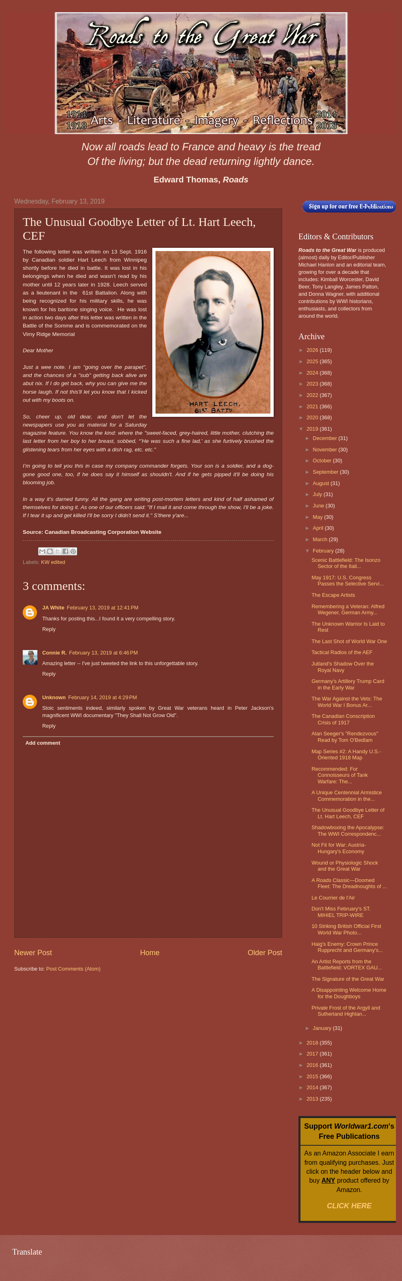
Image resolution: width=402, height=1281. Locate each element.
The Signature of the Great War (347, 979)
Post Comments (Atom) (73, 969)
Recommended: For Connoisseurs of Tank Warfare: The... (339, 775)
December (325, 438)
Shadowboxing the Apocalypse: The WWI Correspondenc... (347, 830)
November (325, 450)
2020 (313, 417)
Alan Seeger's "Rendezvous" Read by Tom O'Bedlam (344, 736)
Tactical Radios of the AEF (341, 652)
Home (150, 953)
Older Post (265, 953)
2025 (313, 361)
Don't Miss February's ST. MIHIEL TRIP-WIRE (341, 912)
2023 (313, 384)
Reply (49, 629)
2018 (313, 1043)
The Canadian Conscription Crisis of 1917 (343, 719)
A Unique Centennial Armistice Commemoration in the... (346, 795)
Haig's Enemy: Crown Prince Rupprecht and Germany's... (347, 947)
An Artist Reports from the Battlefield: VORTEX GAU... (346, 964)
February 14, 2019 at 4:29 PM (102, 697)
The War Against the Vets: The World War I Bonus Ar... (346, 702)
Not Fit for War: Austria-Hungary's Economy (338, 848)
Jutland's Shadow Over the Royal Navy (342, 667)
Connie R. (54, 653)
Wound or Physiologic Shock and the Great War (344, 866)
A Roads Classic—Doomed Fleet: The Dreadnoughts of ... (349, 883)
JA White (53, 608)
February (324, 551)
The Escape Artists (333, 595)
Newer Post (33, 953)
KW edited (53, 562)
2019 (313, 429)
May (318, 517)
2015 (313, 1076)
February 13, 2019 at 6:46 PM (103, 653)
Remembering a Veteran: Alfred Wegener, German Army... (348, 609)
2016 (313, 1065)
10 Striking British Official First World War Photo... (346, 929)
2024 (313, 373)
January (323, 1028)
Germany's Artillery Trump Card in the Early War (347, 684)
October (323, 460)
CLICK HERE (349, 1206)
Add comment (42, 743)
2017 (313, 1054)
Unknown (54, 697)
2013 (313, 1099)
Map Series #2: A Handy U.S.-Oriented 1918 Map (346, 754)
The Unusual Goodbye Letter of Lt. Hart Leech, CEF (348, 813)
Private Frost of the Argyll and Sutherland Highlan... (345, 1011)
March (321, 539)
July (318, 494)
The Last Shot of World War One (349, 641)
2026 (313, 350)
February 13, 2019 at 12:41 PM (102, 608)
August (322, 483)
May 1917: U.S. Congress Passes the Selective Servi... (347, 580)
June (319, 506)
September (326, 472)
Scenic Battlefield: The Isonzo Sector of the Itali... (345, 563)
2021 (313, 406)
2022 (313, 395)
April (318, 528)
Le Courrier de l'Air (333, 898)
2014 (313, 1087)
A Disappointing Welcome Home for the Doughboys (348, 993)
